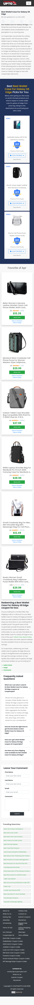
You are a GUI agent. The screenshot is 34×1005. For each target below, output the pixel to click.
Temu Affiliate (23, 935)
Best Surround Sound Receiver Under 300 (16, 882)
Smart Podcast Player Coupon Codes (16, 959)
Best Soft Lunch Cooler (11, 833)
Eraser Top (7, 886)
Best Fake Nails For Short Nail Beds (14, 894)
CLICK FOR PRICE (17, 155)
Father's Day (18, 637)
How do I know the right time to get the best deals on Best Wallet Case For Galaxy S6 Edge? (16, 730)
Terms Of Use (7, 928)
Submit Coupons (24, 917)
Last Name (9, 780)
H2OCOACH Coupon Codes (12, 944)
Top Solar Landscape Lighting (13, 902)
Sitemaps (21, 932)
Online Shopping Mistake (24, 928)
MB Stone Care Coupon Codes (14, 953)
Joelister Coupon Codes (11, 947)
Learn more (8, 665)
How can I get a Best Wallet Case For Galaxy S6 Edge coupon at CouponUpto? (15, 742)
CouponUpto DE (8, 935)
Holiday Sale (22, 911)
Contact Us (22, 914)
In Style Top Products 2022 (12, 890)
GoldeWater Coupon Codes (13, 941)
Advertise (6, 920)
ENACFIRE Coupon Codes (12, 938)
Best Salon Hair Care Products (13, 837)
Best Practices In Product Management (16, 860)
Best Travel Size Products (11, 848)
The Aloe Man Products (11, 898)
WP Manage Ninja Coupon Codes (15, 961)
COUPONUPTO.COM (19, 986)
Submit (17, 814)
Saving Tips (7, 917)
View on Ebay (17, 323)
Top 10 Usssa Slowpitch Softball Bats (15, 852)
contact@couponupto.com (17, 972)
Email (7, 788)
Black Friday (27, 637)
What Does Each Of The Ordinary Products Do (18, 871)
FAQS (5, 668)
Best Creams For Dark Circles (13, 840)
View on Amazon (17, 321)
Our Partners (7, 932)
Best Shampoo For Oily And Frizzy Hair (15, 863)
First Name (9, 772)
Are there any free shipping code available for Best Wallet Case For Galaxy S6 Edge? (16, 753)
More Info (17, 317)
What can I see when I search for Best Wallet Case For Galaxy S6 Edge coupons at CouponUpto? (16, 688)
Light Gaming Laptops (11, 844)
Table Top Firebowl (10, 879)
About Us (6, 911)
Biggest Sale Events (22, 924)
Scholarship (7, 923)
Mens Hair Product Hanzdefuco (13, 829)
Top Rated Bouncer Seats (12, 867)
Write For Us (7, 914)
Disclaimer (22, 920)
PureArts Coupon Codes (11, 956)
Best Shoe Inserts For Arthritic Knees (15, 875)
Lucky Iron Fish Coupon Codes (13, 950)
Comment (7, 670)
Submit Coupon (17, 977)
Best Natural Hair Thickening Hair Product (17, 856)
